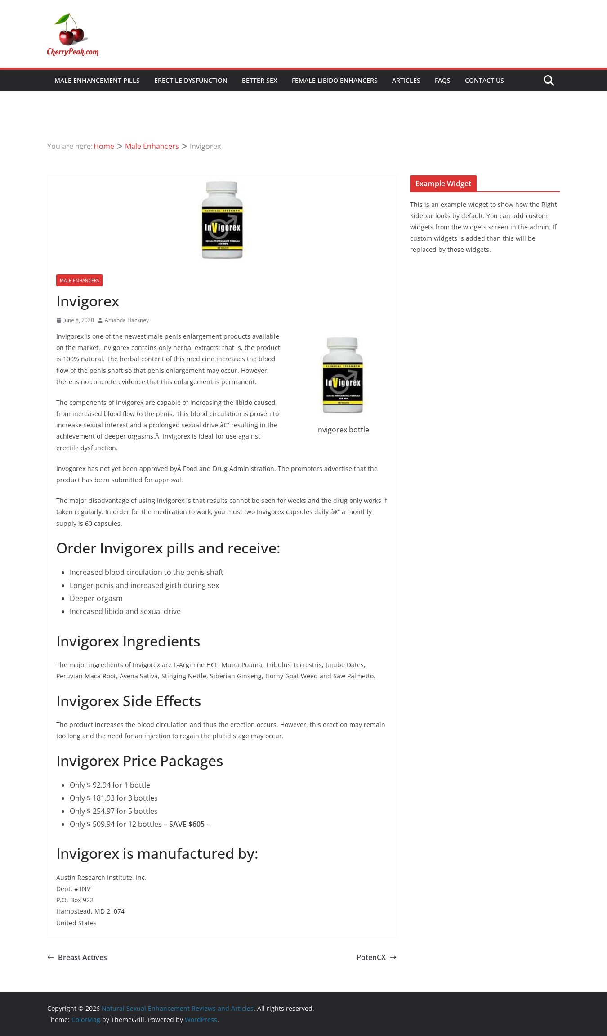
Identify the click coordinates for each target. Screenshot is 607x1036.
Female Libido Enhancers (335, 80)
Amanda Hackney (127, 320)
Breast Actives (77, 957)
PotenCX (377, 957)
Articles (406, 80)
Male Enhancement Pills (97, 80)
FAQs (443, 80)
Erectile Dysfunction (191, 80)
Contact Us (484, 80)
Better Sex (259, 80)
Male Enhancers (79, 280)
